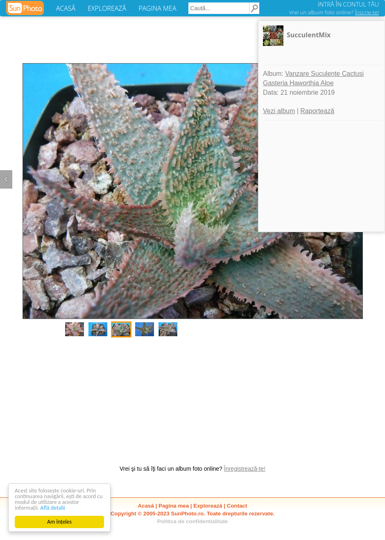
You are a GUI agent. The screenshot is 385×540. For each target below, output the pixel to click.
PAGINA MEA (157, 8)
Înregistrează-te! (244, 468)
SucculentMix (309, 34)
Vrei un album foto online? (334, 12)
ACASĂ (65, 8)
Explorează (207, 506)
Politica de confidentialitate (192, 521)
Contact (237, 506)
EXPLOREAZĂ (107, 8)
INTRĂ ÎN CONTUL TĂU (348, 4)
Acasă (146, 506)
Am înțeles (59, 521)
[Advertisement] (192, 397)
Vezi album (279, 110)
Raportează (317, 110)
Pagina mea (174, 506)
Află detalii (52, 507)
